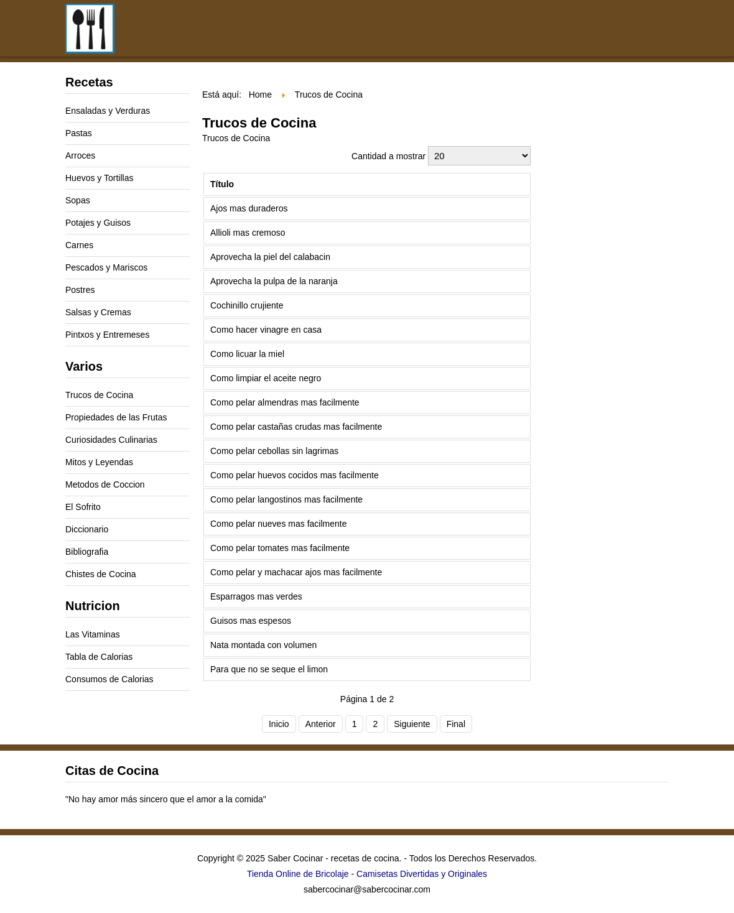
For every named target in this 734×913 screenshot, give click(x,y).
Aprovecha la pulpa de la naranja (274, 281)
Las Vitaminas (92, 634)
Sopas (77, 200)
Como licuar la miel (247, 354)
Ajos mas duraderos (249, 208)
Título (222, 184)
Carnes (79, 245)
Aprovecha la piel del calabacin (270, 257)
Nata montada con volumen (263, 645)
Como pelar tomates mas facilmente (280, 548)
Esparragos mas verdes (256, 596)
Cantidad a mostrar (389, 156)
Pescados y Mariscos (106, 267)
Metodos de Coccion (105, 484)
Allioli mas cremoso (248, 233)
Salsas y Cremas (98, 312)
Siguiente (412, 724)
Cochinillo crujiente (247, 305)
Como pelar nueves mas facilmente (278, 524)
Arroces (80, 155)
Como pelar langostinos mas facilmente (286, 499)
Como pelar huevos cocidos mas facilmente (294, 475)
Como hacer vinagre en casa (266, 330)
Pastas (78, 133)
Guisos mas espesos (250, 621)
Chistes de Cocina (100, 574)
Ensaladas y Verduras (107, 111)
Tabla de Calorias (98, 657)
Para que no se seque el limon (269, 669)
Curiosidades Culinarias (111, 440)
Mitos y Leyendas (99, 462)
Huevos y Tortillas (99, 178)
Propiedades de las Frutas (116, 417)
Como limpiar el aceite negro (265, 378)
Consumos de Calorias (109, 679)
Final (456, 724)
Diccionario (86, 529)
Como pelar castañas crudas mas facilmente (296, 427)
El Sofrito (83, 507)
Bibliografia (86, 552)
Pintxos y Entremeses (107, 335)
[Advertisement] (389, 87)
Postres (80, 290)
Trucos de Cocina (99, 395)
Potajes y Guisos (98, 223)
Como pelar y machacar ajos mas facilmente (296, 572)
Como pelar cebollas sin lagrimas (274, 451)
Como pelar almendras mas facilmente (285, 402)
